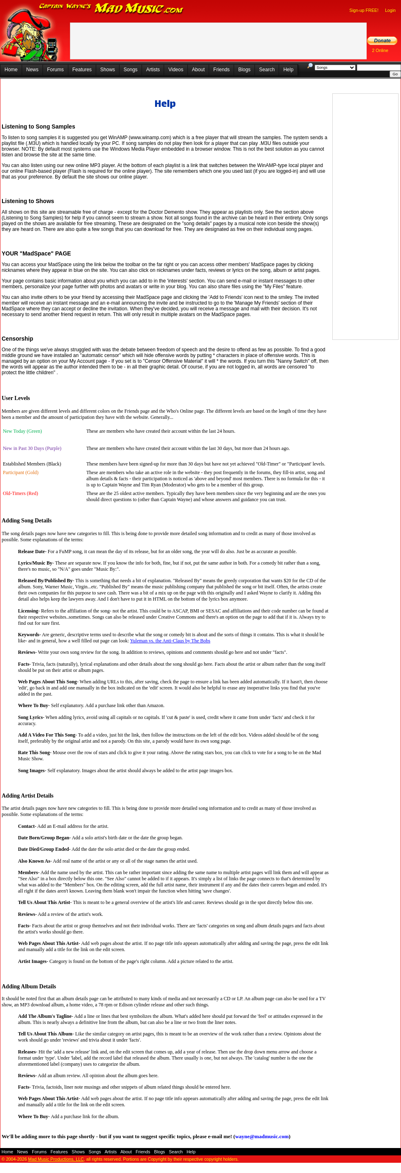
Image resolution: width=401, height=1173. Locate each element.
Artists (153, 69)
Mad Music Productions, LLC (56, 1159)
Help (288, 69)
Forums (55, 69)
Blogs (244, 69)
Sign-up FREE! (363, 10)
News (32, 69)
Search (267, 69)
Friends (221, 69)
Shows (107, 69)
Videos (175, 69)
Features (82, 69)
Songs (130, 69)
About (198, 69)
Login (390, 10)
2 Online (380, 50)
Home (11, 69)
